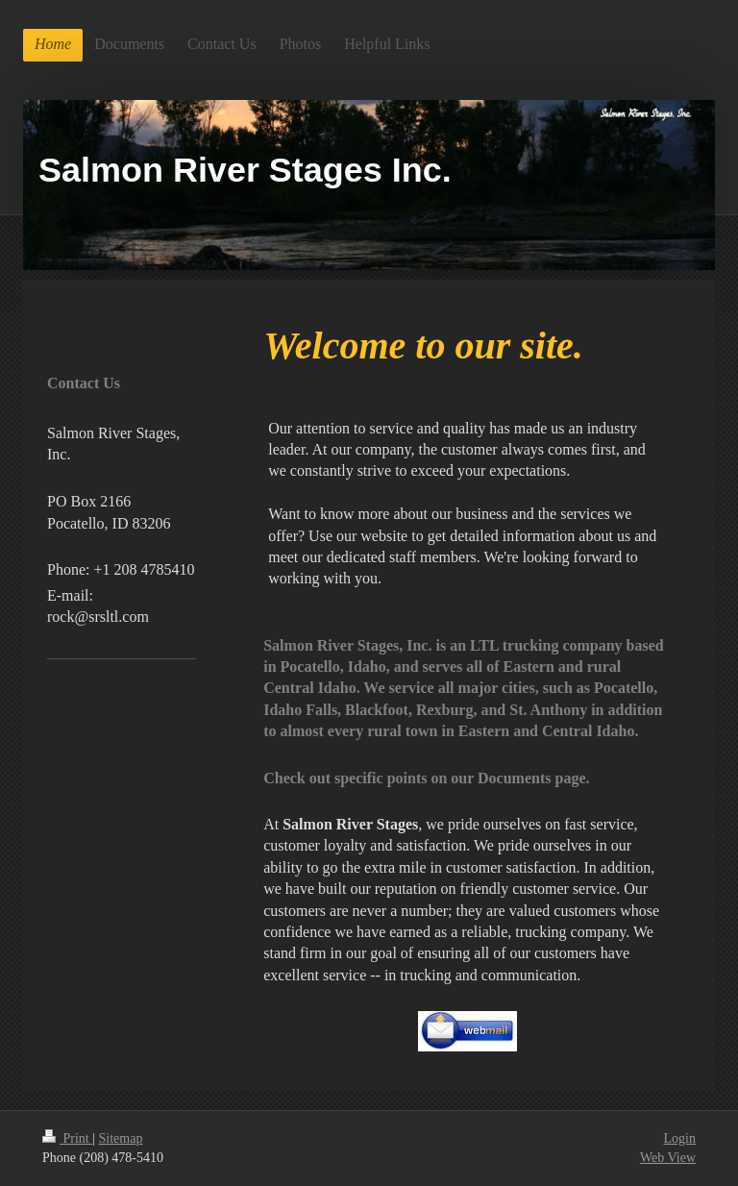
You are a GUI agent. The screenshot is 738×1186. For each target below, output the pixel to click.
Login (680, 1138)
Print (67, 1138)
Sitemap (121, 1138)
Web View (668, 1157)
